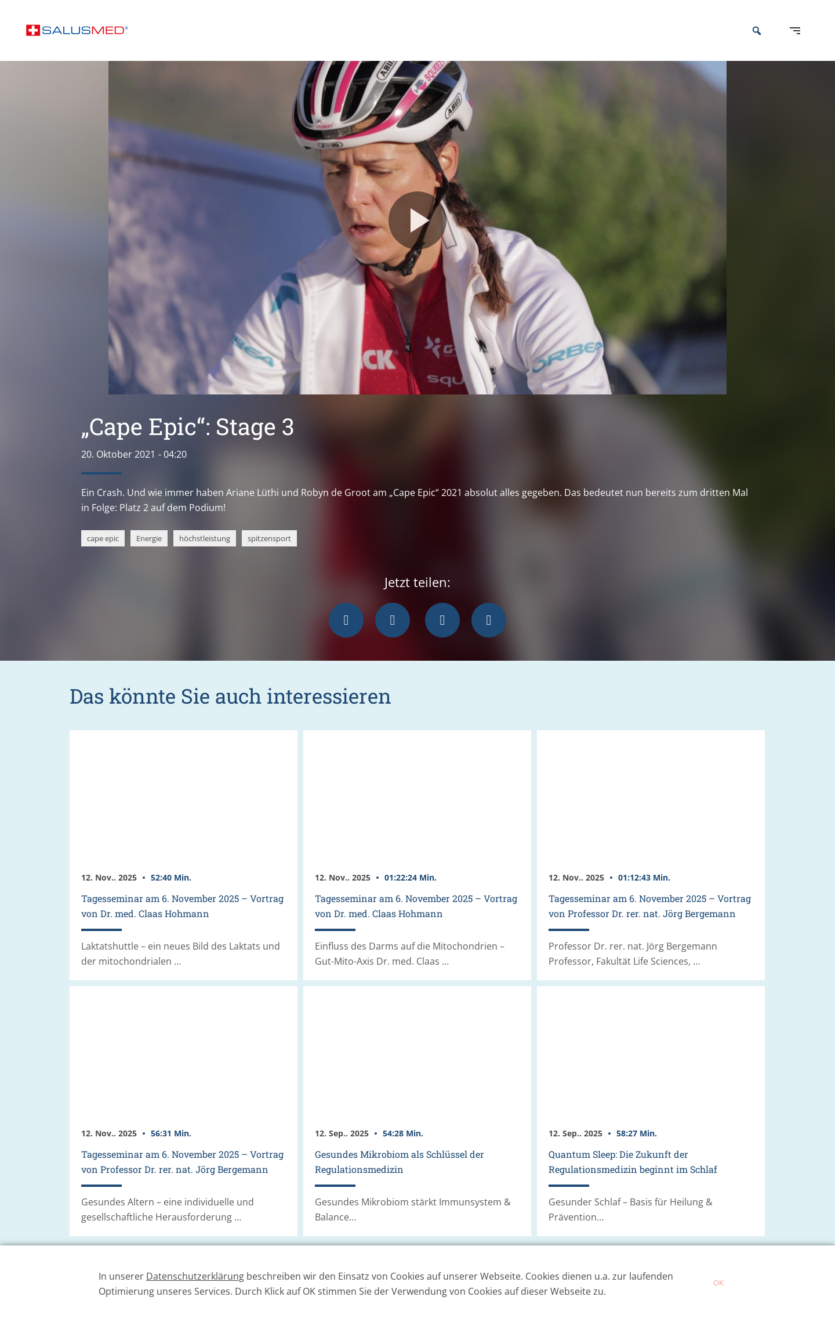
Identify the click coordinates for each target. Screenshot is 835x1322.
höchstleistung (204, 553)
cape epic (103, 553)
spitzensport (269, 553)
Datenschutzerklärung (195, 1276)
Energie (149, 553)
